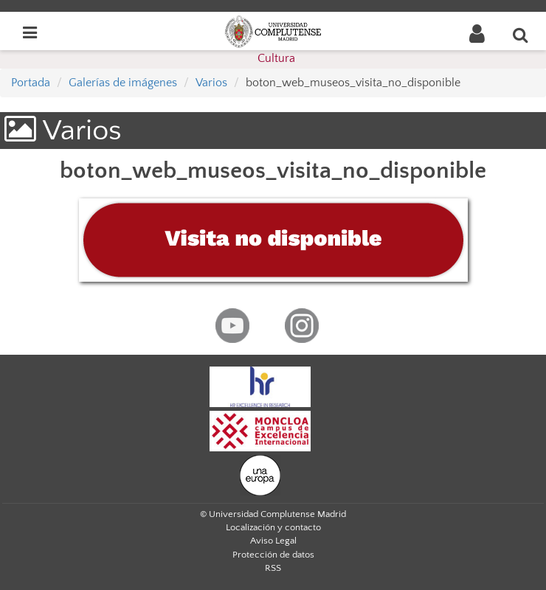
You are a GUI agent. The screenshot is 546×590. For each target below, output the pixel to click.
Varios (211, 82)
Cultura (276, 58)
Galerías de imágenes (123, 82)
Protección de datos (273, 554)
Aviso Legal (273, 540)
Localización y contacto (273, 527)
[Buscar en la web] (520, 34)
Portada (30, 82)
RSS (273, 568)
